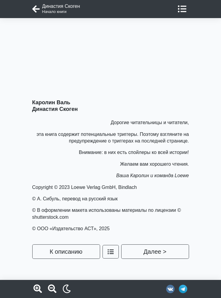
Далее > (155, 251)
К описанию (66, 251)
